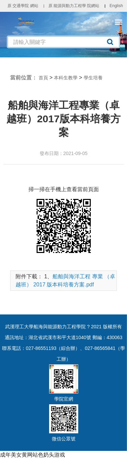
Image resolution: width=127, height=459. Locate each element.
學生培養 (93, 77)
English (116, 5)
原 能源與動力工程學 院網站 (74, 5)
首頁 (43, 77)
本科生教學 (66, 77)
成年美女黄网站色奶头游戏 (32, 455)
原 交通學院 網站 (22, 5)
